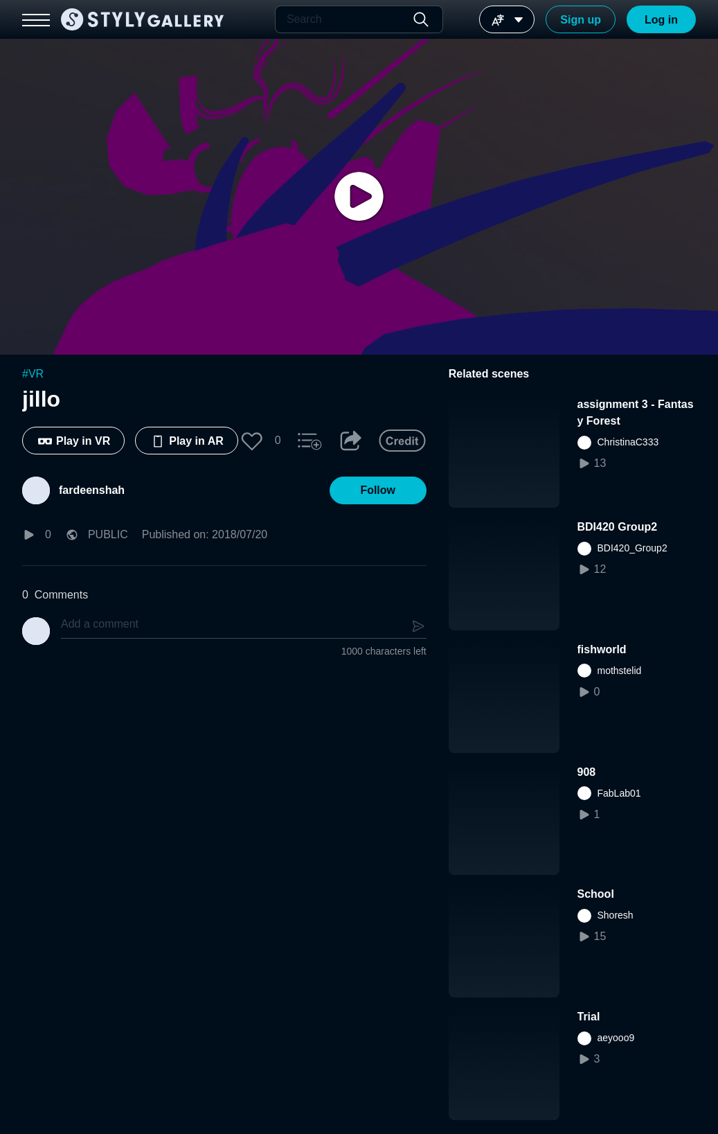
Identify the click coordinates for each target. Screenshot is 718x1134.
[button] (252, 440)
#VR (33, 374)
